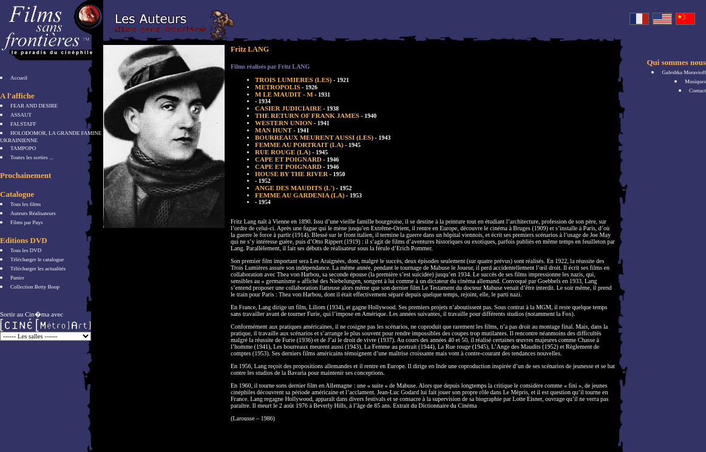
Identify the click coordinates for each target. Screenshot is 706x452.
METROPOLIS (286, 87)
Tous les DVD (25, 250)
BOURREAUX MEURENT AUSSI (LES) (322, 137)
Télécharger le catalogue (37, 259)
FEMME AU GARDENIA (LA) (308, 195)
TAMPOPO (23, 148)
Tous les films (25, 204)
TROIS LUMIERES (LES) (302, 79)
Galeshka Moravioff (684, 72)
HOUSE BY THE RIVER (300, 173)
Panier (17, 278)
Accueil (18, 78)
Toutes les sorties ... (31, 157)
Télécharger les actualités (38, 268)
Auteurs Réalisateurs (33, 213)
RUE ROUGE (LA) (291, 152)
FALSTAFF (23, 124)
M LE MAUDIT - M (292, 94)
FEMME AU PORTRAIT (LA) (308, 144)
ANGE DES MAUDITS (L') (303, 187)
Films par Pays (26, 222)
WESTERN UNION (292, 122)
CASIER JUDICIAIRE (297, 108)
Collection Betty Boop (34, 287)
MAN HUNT (282, 130)
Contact (697, 90)
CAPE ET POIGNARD (297, 159)
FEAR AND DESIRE (34, 106)
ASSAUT (21, 115)
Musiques (695, 81)
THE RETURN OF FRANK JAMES (315, 115)
